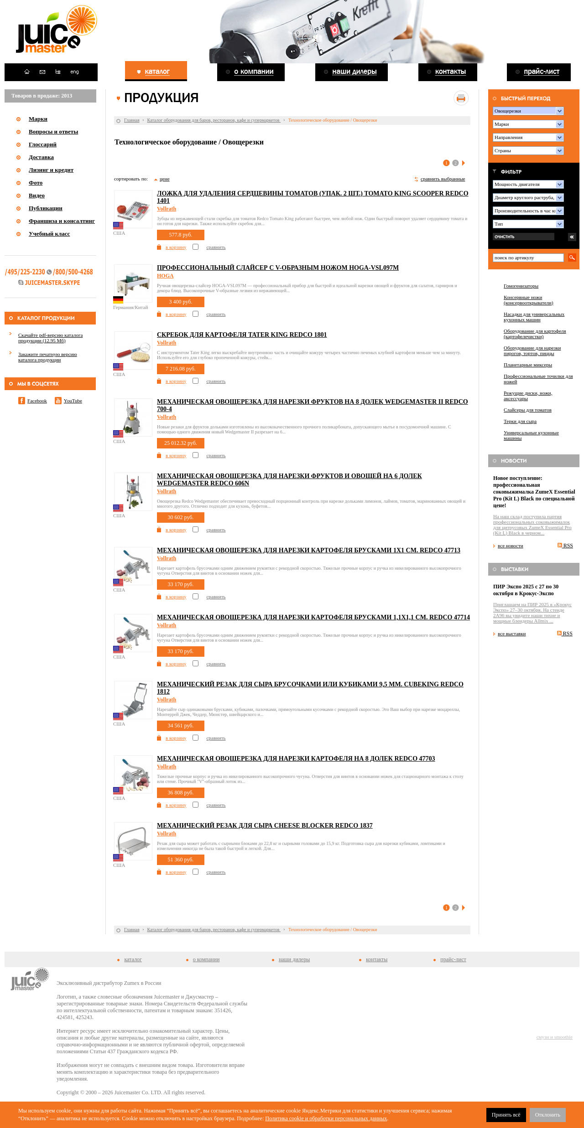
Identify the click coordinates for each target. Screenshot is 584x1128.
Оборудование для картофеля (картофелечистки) (535, 333)
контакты (376, 959)
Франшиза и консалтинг (62, 220)
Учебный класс (49, 233)
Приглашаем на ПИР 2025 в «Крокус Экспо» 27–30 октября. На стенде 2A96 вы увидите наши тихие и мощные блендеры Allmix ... (532, 612)
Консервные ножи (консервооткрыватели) (528, 299)
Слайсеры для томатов (528, 409)
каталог (132, 959)
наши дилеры (294, 959)
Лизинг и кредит (51, 169)
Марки (38, 118)
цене (165, 178)
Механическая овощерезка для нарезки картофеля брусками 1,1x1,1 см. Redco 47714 (313, 617)
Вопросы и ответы (53, 131)
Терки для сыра (520, 421)
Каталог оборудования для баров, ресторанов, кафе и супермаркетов (214, 120)
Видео (37, 195)
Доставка (41, 157)
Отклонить (547, 1115)
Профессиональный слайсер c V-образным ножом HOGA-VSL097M (278, 267)
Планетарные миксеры (528, 364)
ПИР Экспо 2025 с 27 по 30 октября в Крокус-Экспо (525, 590)
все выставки (512, 633)
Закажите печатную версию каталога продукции (47, 356)
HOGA (165, 276)
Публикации (46, 208)
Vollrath (166, 209)
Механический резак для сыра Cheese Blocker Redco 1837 (265, 825)
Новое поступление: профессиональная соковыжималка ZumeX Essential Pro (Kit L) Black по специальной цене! (534, 492)
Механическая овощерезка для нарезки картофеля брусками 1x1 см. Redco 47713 (308, 550)
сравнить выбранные (443, 178)
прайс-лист (453, 959)
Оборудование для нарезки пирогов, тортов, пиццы (532, 350)
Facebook (37, 400)
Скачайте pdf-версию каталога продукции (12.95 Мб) (50, 337)
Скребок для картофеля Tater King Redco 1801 (242, 334)
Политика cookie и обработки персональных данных (326, 1118)
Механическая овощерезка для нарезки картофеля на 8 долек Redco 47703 (296, 758)
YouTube (73, 400)
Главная (132, 120)
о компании (206, 959)
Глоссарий (43, 144)
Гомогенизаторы (521, 285)
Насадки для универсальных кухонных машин (534, 316)
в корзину (176, 247)
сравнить (215, 247)
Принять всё (506, 1115)
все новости (510, 545)
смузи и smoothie (555, 1037)
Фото (35, 182)
